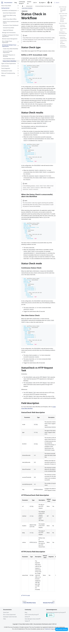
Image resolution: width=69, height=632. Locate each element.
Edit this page (25, 595)
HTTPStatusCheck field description (63, 42)
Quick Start (6, 612)
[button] (10, 6)
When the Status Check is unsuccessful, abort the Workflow (63, 18)
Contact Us (29, 2)
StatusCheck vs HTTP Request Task (63, 32)
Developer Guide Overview (10, 616)
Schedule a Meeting (61, 629)
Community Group (22, 2)
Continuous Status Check (62, 26)
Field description (62, 35)
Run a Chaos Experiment (9, 614)
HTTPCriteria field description (63, 46)
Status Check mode (63, 23)
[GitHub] (48, 2)
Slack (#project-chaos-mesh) (32, 619)
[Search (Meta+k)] (60, 2)
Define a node (63, 10)
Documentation (8, 2)
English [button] (41, 2)
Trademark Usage (49, 629)
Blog (15, 2)
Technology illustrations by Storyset (55, 612)
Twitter (27, 621)
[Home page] (22, 6)
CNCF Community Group (31, 614)
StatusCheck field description (63, 38)
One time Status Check (63, 29)
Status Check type (62, 6)
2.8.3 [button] (34, 2)
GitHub (27, 616)
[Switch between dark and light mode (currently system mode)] (51, 2)
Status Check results (63, 13)
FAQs (4, 619)
